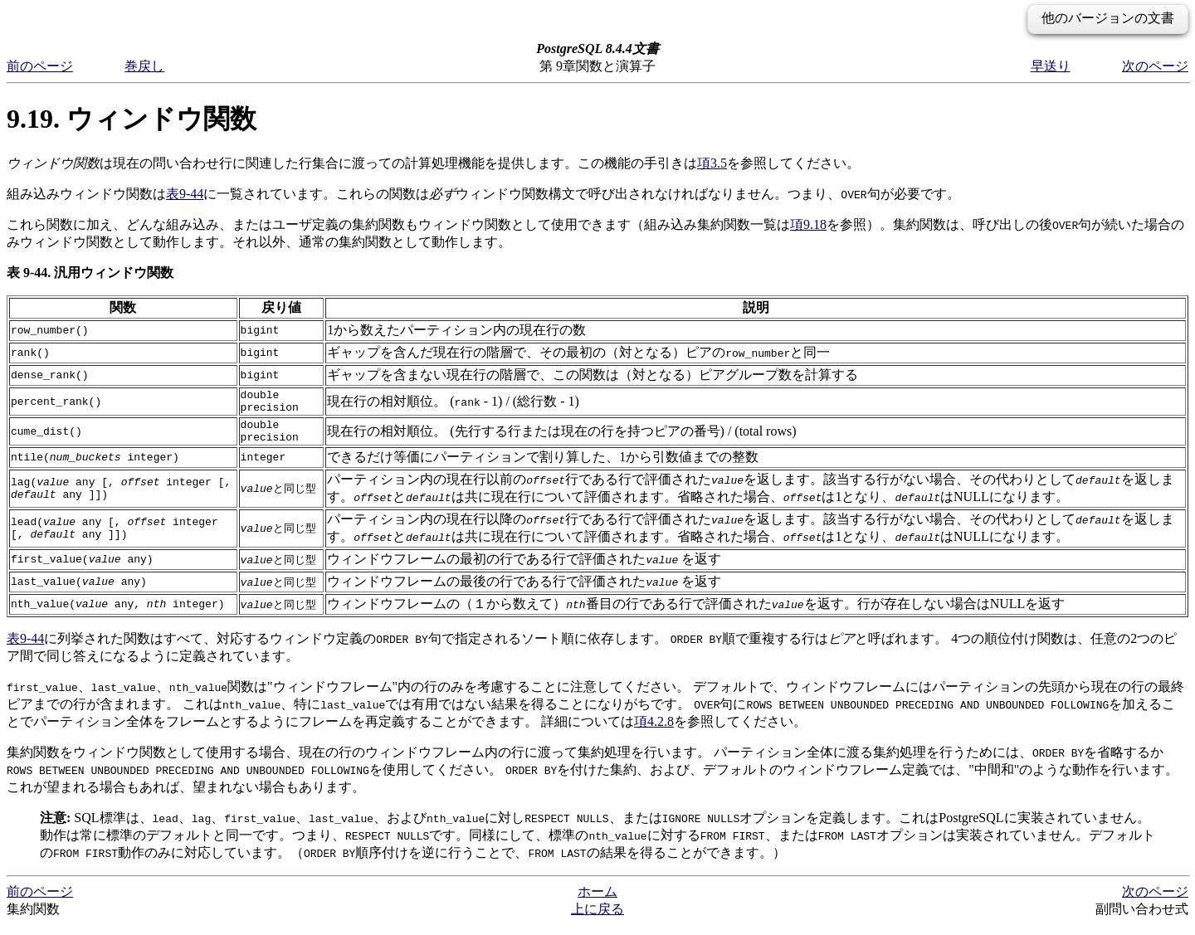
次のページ (1155, 66)
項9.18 (808, 224)
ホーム (597, 901)
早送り (1051, 66)
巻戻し (144, 66)
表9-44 (184, 194)
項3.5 (712, 163)
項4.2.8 (654, 731)
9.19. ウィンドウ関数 (131, 119)
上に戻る (597, 919)
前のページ (40, 66)
